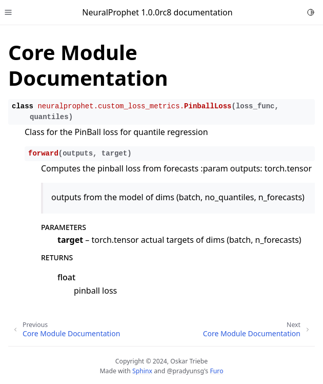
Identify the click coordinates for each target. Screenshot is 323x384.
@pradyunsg (185, 371)
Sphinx (142, 371)
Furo (216, 371)
